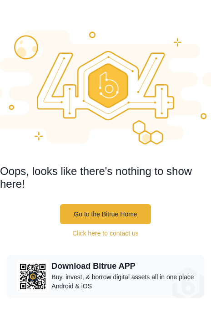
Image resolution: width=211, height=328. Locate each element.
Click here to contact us (105, 233)
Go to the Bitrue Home (105, 214)
